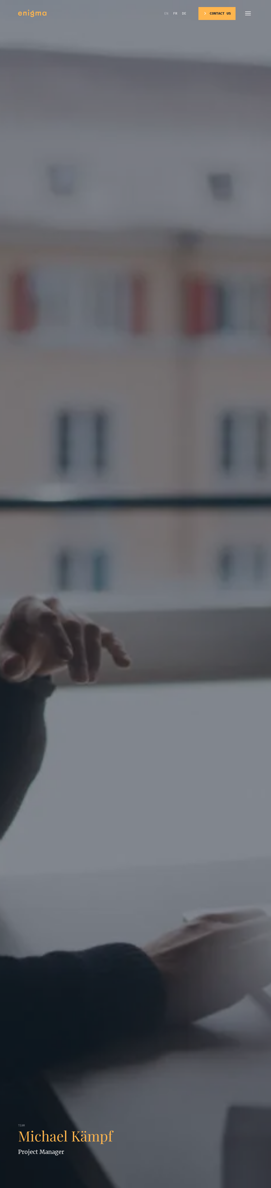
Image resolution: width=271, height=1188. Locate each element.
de (184, 13)
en (166, 13)
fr (175, 13)
